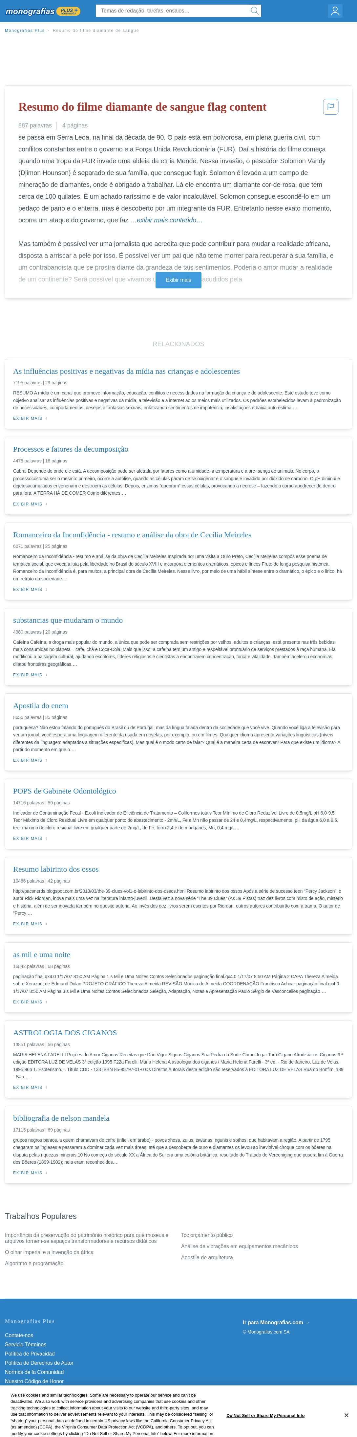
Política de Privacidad (30, 1354)
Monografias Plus (25, 30)
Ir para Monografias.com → (276, 1322)
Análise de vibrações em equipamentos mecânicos (239, 1246)
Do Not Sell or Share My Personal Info (49, 1390)
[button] (331, 109)
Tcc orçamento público (207, 1235)
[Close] (346, 1425)
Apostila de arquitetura (207, 1257)
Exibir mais (178, 280)
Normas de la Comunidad (34, 1372)
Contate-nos (19, 1335)
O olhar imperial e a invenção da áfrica (49, 1252)
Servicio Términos (25, 1344)
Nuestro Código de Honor (34, 1381)
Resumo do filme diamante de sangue (96, 30)
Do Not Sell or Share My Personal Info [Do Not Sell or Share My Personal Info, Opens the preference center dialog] (265, 1425)
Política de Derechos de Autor (39, 1363)
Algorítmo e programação (34, 1263)
